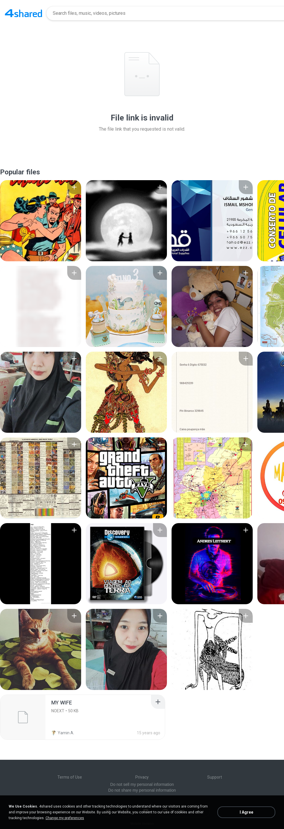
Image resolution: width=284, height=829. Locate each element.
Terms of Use (69, 777)
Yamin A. (62, 733)
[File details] (40, 220)
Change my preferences (64, 818)
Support (214, 777)
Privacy (142, 777)
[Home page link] (23, 13)
